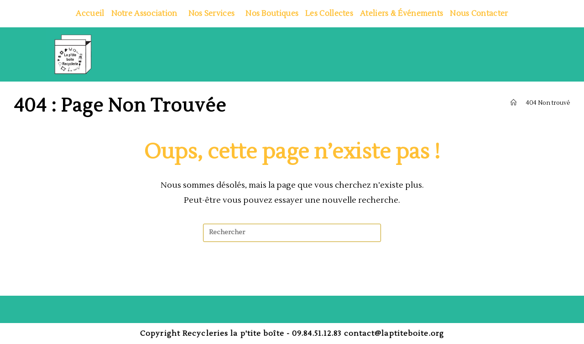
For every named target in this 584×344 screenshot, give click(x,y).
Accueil (90, 13)
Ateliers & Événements (401, 13)
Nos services (213, 13)
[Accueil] (513, 103)
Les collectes (329, 13)
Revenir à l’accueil (292, 278)
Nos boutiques (271, 13)
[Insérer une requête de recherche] (292, 233)
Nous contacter (479, 13)
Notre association (146, 13)
